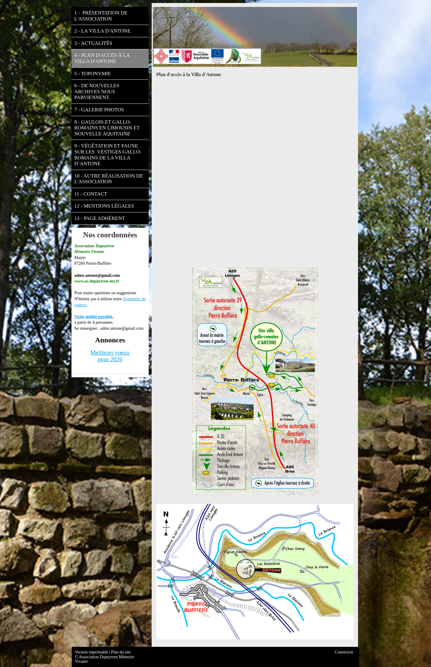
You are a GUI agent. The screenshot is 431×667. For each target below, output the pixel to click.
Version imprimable (92, 652)
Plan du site (121, 652)
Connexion (344, 652)
